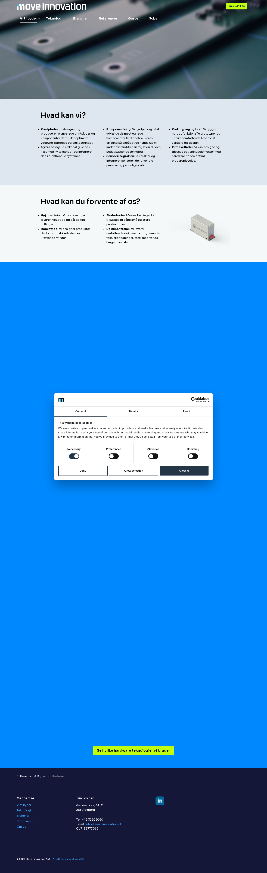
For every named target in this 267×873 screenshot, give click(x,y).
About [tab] (186, 411)
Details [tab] (133, 411)
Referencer (108, 18)
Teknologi (54, 18)
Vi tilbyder (28, 18)
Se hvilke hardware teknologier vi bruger (133, 750)
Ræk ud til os (236, 6)
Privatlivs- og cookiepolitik (68, 859)
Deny (83, 470)
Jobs (153, 18)
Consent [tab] (80, 411)
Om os (133, 18)
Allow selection (133, 470)
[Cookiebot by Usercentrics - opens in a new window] (193, 399)
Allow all (184, 470)
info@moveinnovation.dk (103, 824)
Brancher (80, 18)
